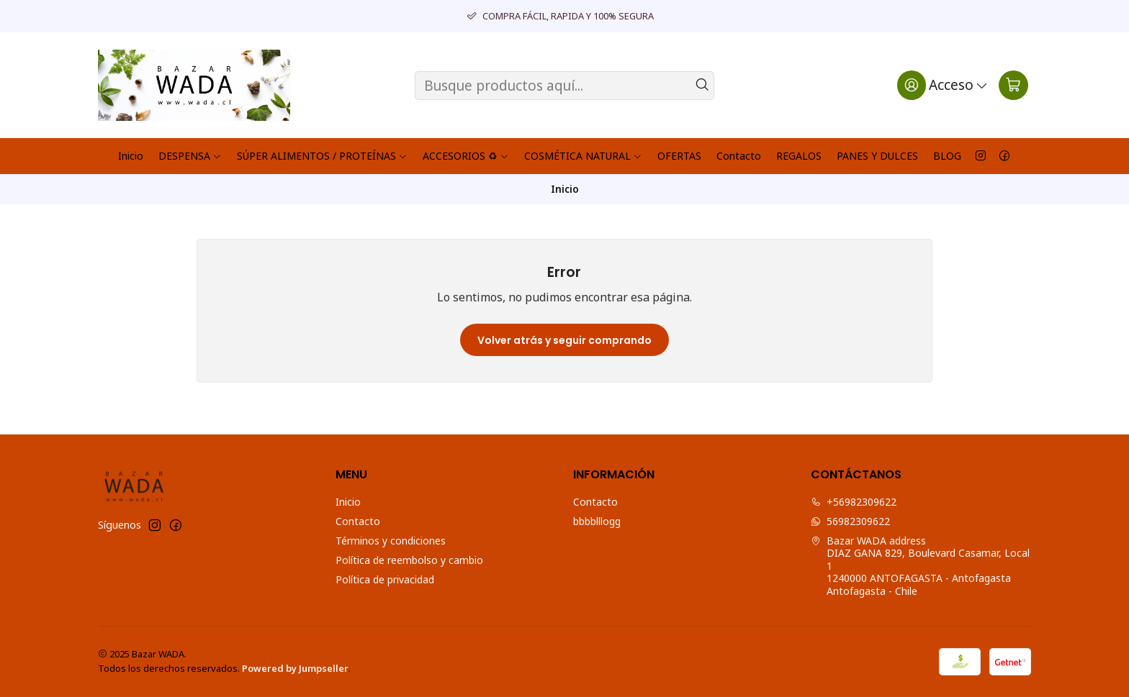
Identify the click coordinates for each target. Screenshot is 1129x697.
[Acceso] (942, 85)
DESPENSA (190, 156)
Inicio (130, 156)
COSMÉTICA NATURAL (583, 156)
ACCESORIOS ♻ (466, 156)
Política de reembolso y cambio (409, 560)
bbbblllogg (597, 521)
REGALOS (799, 156)
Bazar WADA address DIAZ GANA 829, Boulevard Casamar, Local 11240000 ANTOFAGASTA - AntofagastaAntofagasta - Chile (920, 566)
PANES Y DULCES (877, 156)
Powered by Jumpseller (295, 668)
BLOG (947, 156)
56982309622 (850, 521)
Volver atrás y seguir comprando (564, 340)
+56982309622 (853, 502)
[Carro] (1013, 85)
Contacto (738, 156)
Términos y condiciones (391, 540)
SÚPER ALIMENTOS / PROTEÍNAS (322, 156)
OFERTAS (679, 156)
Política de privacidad (385, 579)
